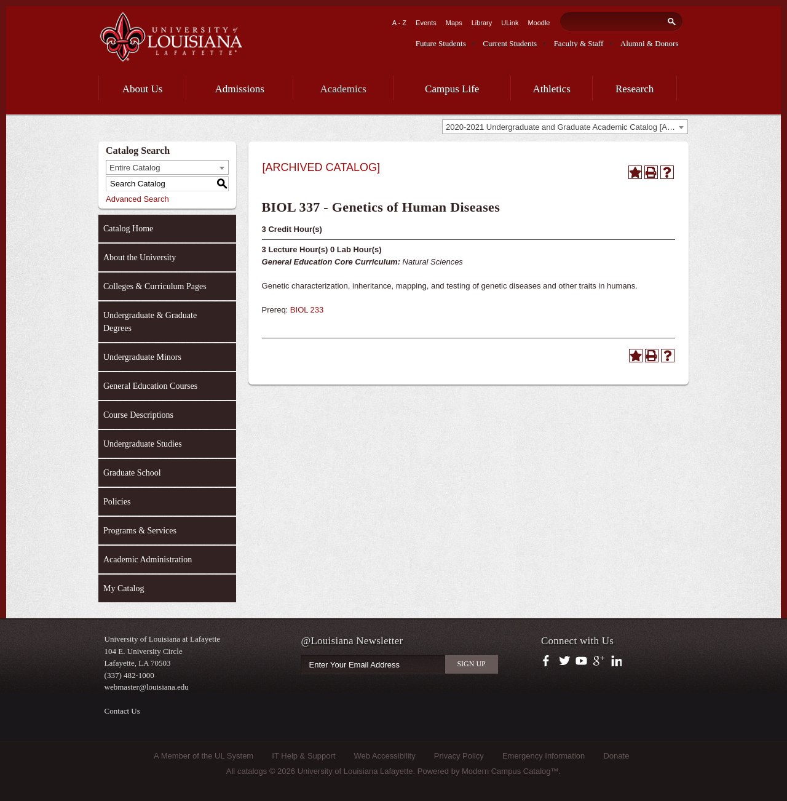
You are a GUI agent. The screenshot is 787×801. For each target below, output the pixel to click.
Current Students (510, 43)
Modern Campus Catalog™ (510, 771)
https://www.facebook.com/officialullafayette (548, 661)
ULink (509, 22)
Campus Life (452, 89)
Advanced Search (137, 199)
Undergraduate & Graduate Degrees (150, 322)
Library (482, 22)
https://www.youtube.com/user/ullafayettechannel (581, 661)
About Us (142, 89)
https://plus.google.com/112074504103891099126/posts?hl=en (599, 661)
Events (426, 22)
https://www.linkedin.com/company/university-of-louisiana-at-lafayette (615, 661)
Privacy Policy (459, 755)
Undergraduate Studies (142, 443)
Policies (116, 501)
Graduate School (132, 472)
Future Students (441, 43)
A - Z (399, 22)
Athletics (552, 89)
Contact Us (122, 710)
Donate (616, 755)
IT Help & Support (303, 755)
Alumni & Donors (649, 43)
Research (634, 89)
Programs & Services (139, 530)
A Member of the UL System (203, 755)
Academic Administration (147, 559)
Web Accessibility (385, 755)
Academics (343, 89)
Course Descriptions (138, 415)
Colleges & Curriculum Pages (155, 286)
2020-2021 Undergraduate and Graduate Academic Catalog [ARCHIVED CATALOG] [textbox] (566, 127)
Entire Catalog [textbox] (134, 167)
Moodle (539, 22)
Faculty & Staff (579, 43)
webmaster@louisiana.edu (147, 686)
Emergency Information (543, 755)
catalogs (252, 771)
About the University (139, 257)
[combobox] (565, 126)
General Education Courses (150, 386)
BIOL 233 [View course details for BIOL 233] (306, 309)
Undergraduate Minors (142, 357)
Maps (454, 22)
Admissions (239, 89)
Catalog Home (128, 228)
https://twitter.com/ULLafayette (565, 661)
